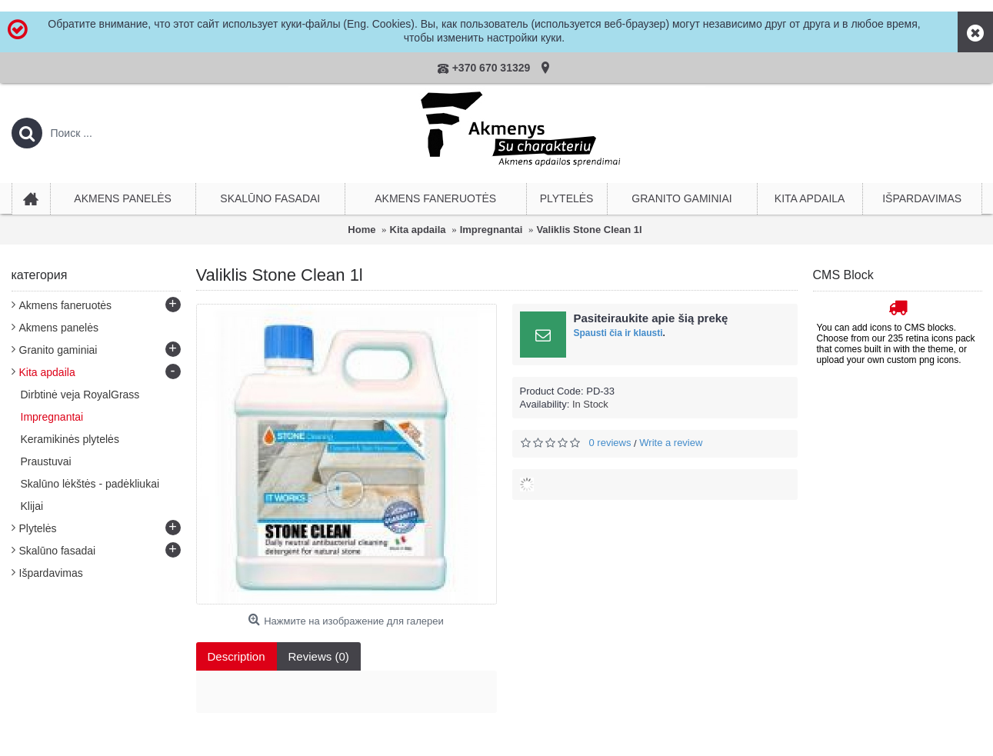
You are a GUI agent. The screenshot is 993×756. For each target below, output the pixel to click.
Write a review (670, 442)
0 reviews (610, 442)
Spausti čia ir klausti (618, 333)
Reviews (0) (318, 656)
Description (236, 656)
